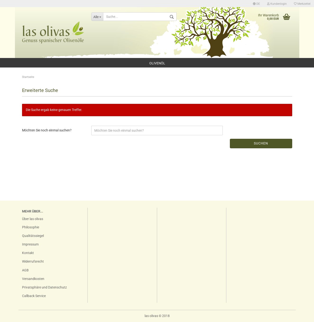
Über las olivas (32, 219)
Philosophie (30, 227)
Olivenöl (157, 63)
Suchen (261, 143)
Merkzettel (302, 3)
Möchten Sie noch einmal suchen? (47, 130)
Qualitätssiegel (33, 236)
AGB (25, 270)
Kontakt (28, 253)
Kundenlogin (277, 3)
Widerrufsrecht (33, 261)
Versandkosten (33, 279)
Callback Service (34, 296)
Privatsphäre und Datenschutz (44, 287)
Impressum (30, 244)
